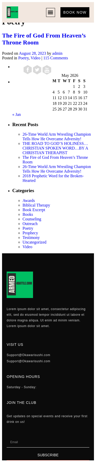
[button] (50, 12)
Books (28, 214)
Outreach (30, 223)
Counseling (32, 219)
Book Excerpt (34, 210)
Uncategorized (34, 242)
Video (35, 58)
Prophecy (30, 233)
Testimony (31, 237)
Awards (29, 200)
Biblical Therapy (36, 205)
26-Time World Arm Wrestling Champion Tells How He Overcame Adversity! (57, 136)
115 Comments (55, 58)
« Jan (16, 114)
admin (57, 53)
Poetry (23, 58)
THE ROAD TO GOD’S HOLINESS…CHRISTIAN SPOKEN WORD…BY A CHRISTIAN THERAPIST (55, 148)
